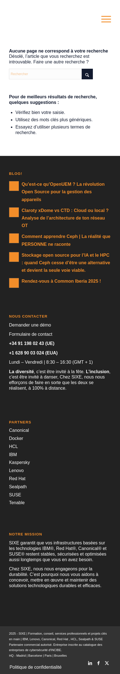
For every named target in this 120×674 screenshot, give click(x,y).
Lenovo (16, 470)
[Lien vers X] (107, 661)
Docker (16, 438)
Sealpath (18, 486)
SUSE (15, 494)
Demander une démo (30, 325)
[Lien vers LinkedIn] (90, 661)
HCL (13, 446)
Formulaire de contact (30, 334)
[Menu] (103, 19)
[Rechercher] (51, 74)
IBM (13, 454)
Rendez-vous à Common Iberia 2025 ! (61, 281)
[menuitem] (103, 19)
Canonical (19, 430)
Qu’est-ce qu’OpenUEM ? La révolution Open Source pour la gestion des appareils (63, 192)
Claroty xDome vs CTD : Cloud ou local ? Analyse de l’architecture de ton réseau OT (65, 218)
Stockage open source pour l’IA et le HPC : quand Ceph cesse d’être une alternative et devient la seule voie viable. (66, 263)
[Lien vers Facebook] (98, 661)
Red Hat (17, 478)
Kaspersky (19, 462)
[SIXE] (50, 19)
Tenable (17, 502)
